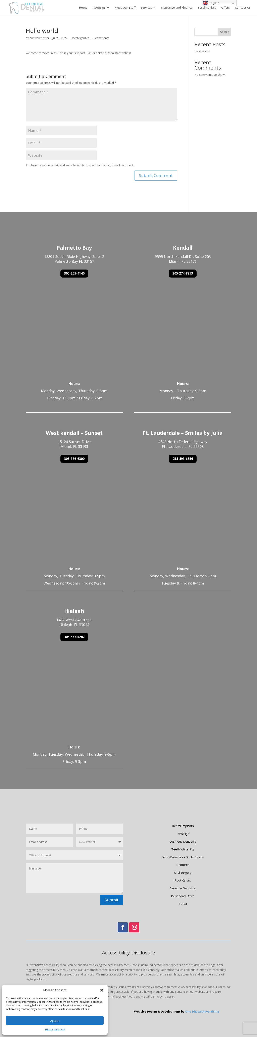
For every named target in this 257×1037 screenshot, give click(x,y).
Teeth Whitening (182, 849)
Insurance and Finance (176, 8)
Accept (55, 1021)
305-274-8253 (182, 273)
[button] (102, 990)
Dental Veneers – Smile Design (183, 857)
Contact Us (243, 8)
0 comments (101, 38)
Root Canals (182, 880)
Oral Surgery (183, 872)
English (211, 3)
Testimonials (207, 8)
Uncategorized (80, 38)
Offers (225, 8)
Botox (182, 904)
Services (146, 8)
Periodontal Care (182, 896)
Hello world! (202, 51)
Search (224, 32)
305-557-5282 (74, 637)
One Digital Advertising (202, 1011)
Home (83, 8)
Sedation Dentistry (183, 888)
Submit (111, 900)
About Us (99, 8)
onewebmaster (39, 38)
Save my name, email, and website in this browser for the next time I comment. (82, 165)
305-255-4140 (74, 273)
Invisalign (182, 834)
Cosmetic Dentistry (182, 841)
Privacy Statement (55, 1029)
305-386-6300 (74, 458)
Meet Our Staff (125, 8)
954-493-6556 (182, 458)
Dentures (182, 865)
